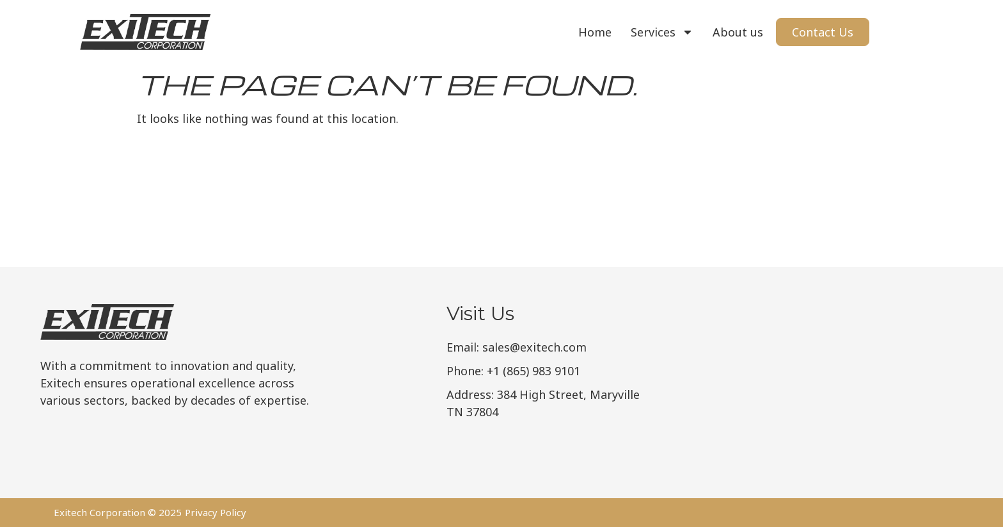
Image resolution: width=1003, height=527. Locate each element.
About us (738, 32)
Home (595, 32)
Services (662, 32)
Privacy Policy (215, 512)
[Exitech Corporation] (865, 382)
